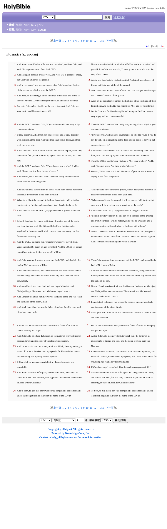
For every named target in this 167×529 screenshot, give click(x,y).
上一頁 (57, 40)
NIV (26, 25)
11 (91, 40)
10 (87, 40)
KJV (34, 25)
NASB (43, 25)
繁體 (19, 25)
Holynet (67, 429)
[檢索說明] (119, 17)
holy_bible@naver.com (64, 437)
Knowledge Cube (74, 433)
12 (95, 40)
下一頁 (110, 40)
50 (102, 40)
